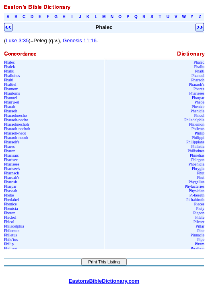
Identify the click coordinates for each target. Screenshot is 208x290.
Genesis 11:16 (80, 40)
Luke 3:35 (17, 40)
